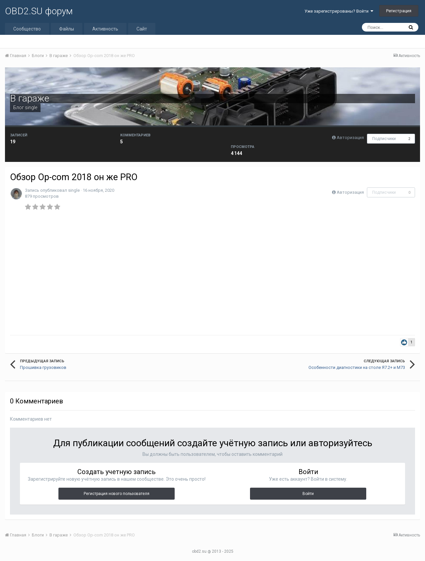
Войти (308, 493)
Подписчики (384, 138)
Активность (105, 29)
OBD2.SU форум (39, 11)
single (31, 107)
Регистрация (398, 10)
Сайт (141, 29)
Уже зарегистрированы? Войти (338, 11)
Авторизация (350, 137)
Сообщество (27, 29)
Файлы (66, 29)
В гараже (29, 98)
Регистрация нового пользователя (116, 493)
